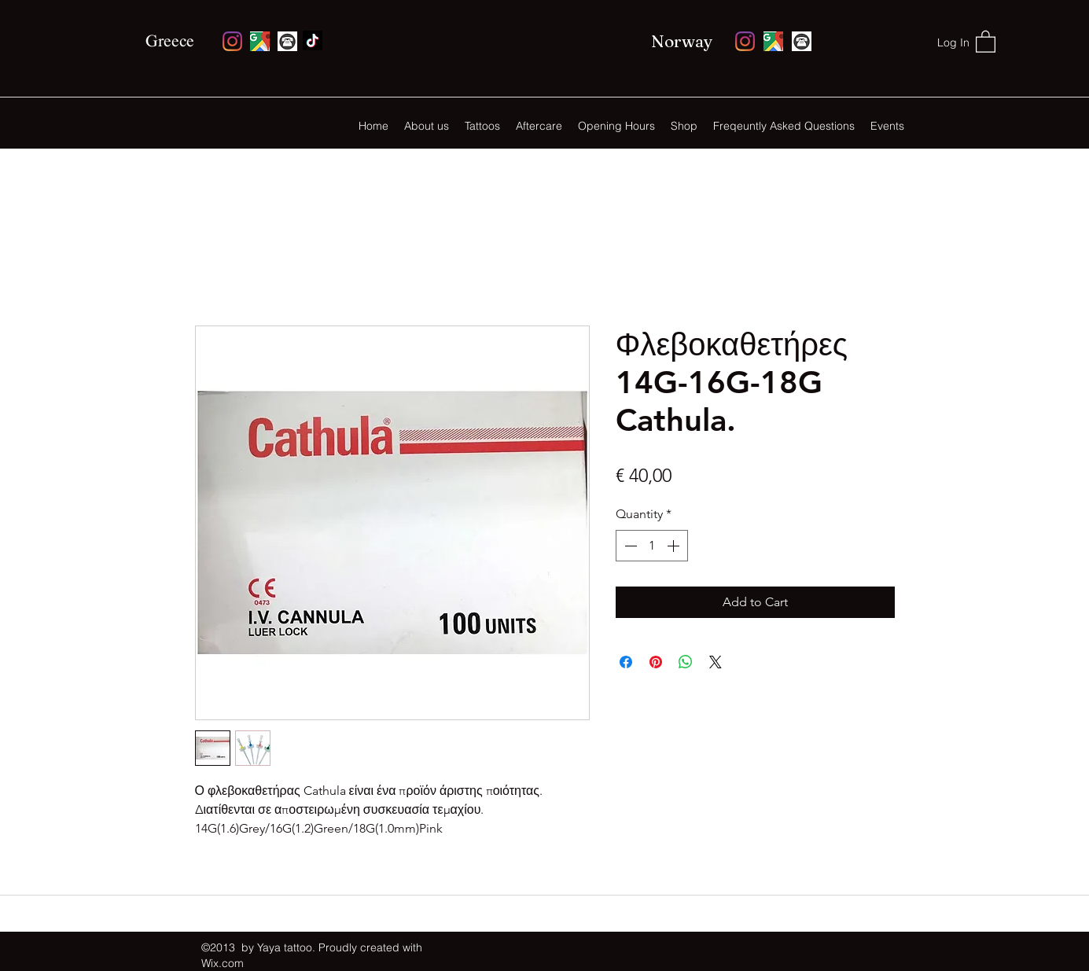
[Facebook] (312, 40)
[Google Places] (260, 41)
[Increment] (675, 546)
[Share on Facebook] (625, 662)
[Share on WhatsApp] (685, 662)
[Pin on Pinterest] (655, 662)
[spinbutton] (652, 546)
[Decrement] (629, 546)
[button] (985, 41)
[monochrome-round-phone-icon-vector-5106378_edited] (287, 41)
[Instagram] (232, 41)
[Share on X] (715, 662)
